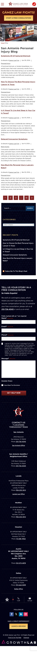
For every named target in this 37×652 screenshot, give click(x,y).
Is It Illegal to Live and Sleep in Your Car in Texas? (18, 250)
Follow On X (16, 614)
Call (18, 600)
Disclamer (4, 381)
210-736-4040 (7, 309)
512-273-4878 (21, 563)
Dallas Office (18, 589)
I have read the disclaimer (12, 385)
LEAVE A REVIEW (18, 626)
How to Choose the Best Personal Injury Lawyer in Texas (18, 244)
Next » (32, 198)
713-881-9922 (21, 539)
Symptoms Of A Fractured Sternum (15, 56)
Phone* (7, 335)
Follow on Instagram (25, 614)
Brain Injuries (5, 147)
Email (30, 601)
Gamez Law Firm (14, 60)
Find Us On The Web (14, 638)
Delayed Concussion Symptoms (14, 139)
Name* (7, 318)
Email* (7, 327)
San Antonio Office (18, 446)
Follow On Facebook (11, 614)
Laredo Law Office (18, 494)
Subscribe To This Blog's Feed (16, 271)
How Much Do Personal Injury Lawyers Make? (17, 259)
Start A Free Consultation (18, 18)
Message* (8, 359)
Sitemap (26, 638)
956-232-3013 (21, 490)
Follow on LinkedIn (21, 614)
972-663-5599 (21, 585)
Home (2, 43)
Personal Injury (5, 63)
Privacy (10, 381)
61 (26, 198)
